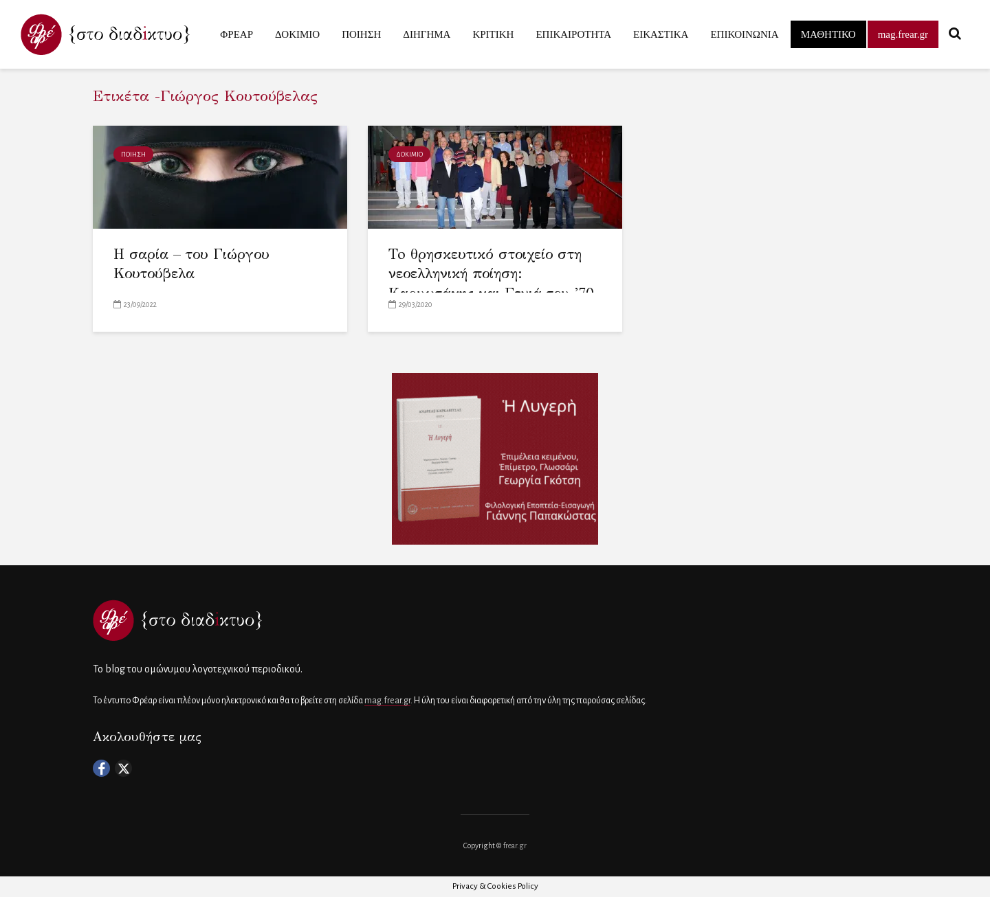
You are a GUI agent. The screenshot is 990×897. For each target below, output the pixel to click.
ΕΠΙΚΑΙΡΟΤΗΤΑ (573, 34)
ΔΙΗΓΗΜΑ (426, 34)
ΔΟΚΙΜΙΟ (297, 34)
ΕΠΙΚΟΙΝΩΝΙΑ (744, 34)
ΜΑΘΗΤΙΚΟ (828, 34)
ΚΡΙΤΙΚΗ (493, 34)
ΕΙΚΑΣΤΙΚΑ (660, 34)
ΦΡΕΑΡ (236, 34)
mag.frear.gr (903, 34)
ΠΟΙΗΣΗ (361, 34)
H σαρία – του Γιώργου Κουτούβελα (191, 264)
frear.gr (515, 845)
